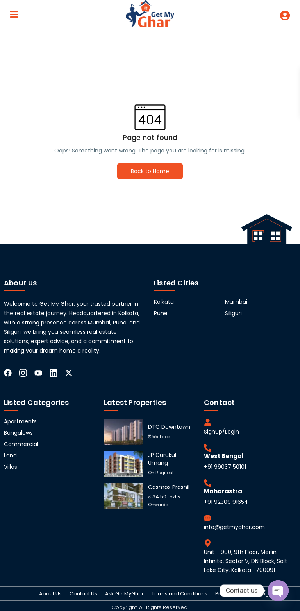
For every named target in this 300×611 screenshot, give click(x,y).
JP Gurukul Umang (162, 459)
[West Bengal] (207, 446)
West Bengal (224, 455)
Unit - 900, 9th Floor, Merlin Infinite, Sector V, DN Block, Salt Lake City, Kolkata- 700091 (245, 558)
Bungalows (18, 433)
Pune (161, 313)
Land (10, 455)
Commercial (21, 444)
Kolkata (164, 302)
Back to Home (150, 171)
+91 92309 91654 (226, 500)
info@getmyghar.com (234, 525)
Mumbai (236, 302)
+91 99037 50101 (225, 465)
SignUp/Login (221, 431)
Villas (10, 467)
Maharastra (223, 490)
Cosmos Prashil (168, 487)
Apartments (20, 421)
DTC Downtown (169, 427)
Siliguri (233, 313)
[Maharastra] (207, 481)
